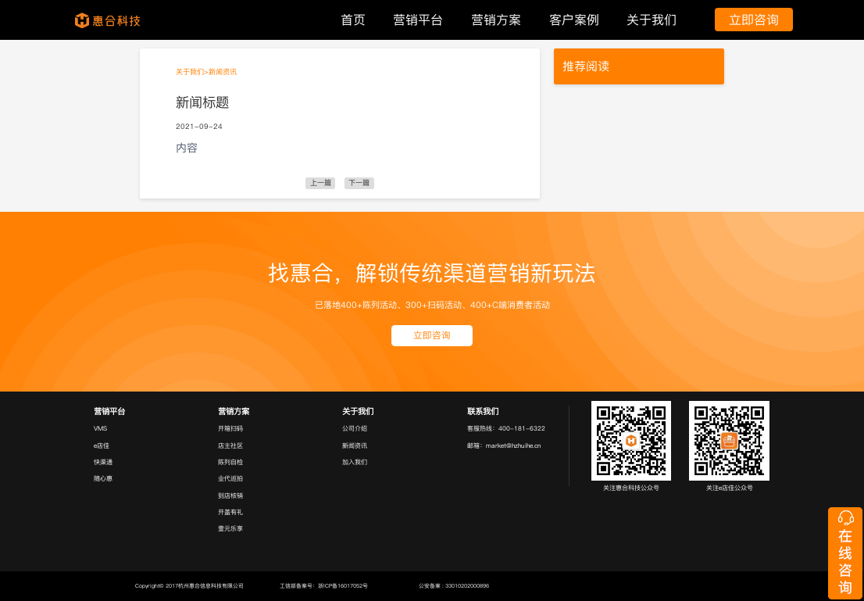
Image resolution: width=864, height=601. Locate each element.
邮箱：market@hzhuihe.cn (504, 445)
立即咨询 (754, 19)
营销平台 (418, 19)
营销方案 (496, 19)
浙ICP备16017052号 (343, 585)
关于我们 (652, 19)
